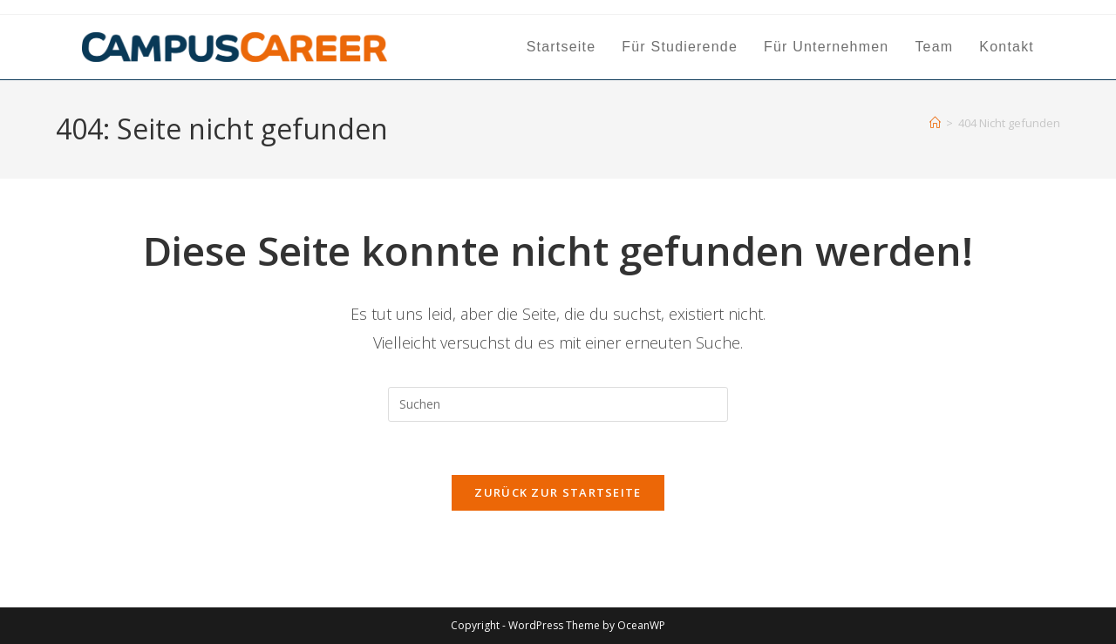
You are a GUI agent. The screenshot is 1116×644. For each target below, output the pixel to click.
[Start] (935, 123)
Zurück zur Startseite (557, 492)
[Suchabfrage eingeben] (558, 404)
